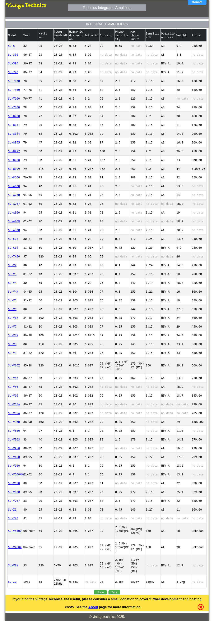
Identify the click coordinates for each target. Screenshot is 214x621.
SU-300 (13, 54)
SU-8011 (14, 125)
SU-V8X (13, 565)
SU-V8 (12, 344)
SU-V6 (12, 309)
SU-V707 (14, 501)
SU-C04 (13, 248)
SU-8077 (14, 151)
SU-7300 (14, 90)
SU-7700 (14, 107)
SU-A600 (14, 186)
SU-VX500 (15, 531)
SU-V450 (14, 448)
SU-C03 (13, 239)
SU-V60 (13, 395)
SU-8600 (14, 177)
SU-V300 (14, 431)
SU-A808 (14, 221)
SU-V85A (14, 413)
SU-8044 (14, 134)
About (93, 607)
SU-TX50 (14, 256)
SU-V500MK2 (15, 474)
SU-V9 (12, 353)
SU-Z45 (13, 518)
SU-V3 (12, 274)
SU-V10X (14, 365)
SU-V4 (12, 283)
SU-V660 (14, 492)
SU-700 (13, 72)
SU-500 (13, 63)
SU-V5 (12, 300)
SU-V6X (13, 318)
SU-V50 (13, 387)
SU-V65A (14, 404)
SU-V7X (13, 335)
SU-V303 (14, 439)
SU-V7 (12, 326)
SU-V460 (14, 457)
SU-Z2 (12, 582)
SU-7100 (14, 81)
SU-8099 (14, 169)
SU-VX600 (15, 547)
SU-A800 (14, 212)
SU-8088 (14, 160)
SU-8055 (14, 142)
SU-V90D (14, 422)
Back (114, 592)
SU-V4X (13, 291)
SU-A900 (14, 230)
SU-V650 (14, 483)
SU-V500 (14, 465)
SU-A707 (14, 204)
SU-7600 (14, 98)
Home (100, 592)
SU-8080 (14, 116)
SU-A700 (14, 195)
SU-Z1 (12, 509)
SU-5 (11, 46)
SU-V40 (13, 378)
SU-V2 (12, 265)
